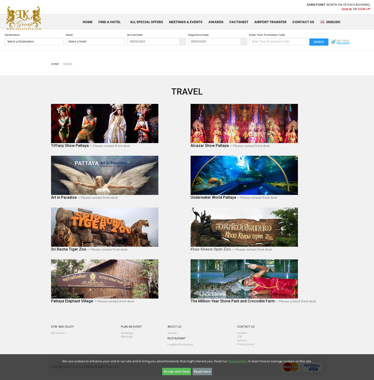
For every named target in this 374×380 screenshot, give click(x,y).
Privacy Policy (238, 361)
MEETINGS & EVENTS (186, 22)
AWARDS (215, 22)
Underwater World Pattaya (213, 197)
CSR (239, 336)
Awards (172, 333)
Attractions (58, 333)
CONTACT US (303, 22)
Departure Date (198, 35)
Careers (242, 340)
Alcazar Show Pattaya (210, 145)
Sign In (347, 9)
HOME (88, 22)
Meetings (127, 336)
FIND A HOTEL (110, 22)
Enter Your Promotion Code (267, 35)
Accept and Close (177, 371)
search (319, 42)
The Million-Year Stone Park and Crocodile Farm (233, 301)
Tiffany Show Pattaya (70, 145)
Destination (12, 35)
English (330, 22)
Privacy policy (246, 344)
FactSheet (238, 22)
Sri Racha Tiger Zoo (68, 249)
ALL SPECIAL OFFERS (146, 22)
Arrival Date (135, 35)
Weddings (127, 333)
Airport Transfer (270, 22)
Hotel (69, 35)
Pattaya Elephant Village (72, 301)
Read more (202, 371)
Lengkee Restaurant (180, 344)
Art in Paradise (64, 197)
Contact (242, 333)
